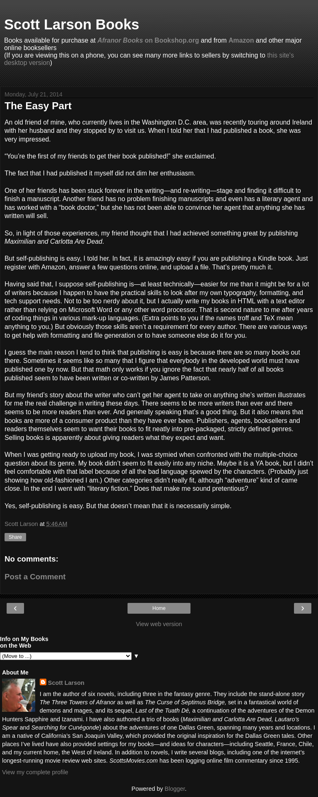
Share (15, 537)
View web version (159, 624)
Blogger (175, 788)
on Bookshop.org (148, 40)
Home (159, 608)
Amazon (241, 40)
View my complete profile (35, 772)
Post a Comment (35, 576)
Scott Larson (66, 682)
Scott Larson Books (71, 24)
